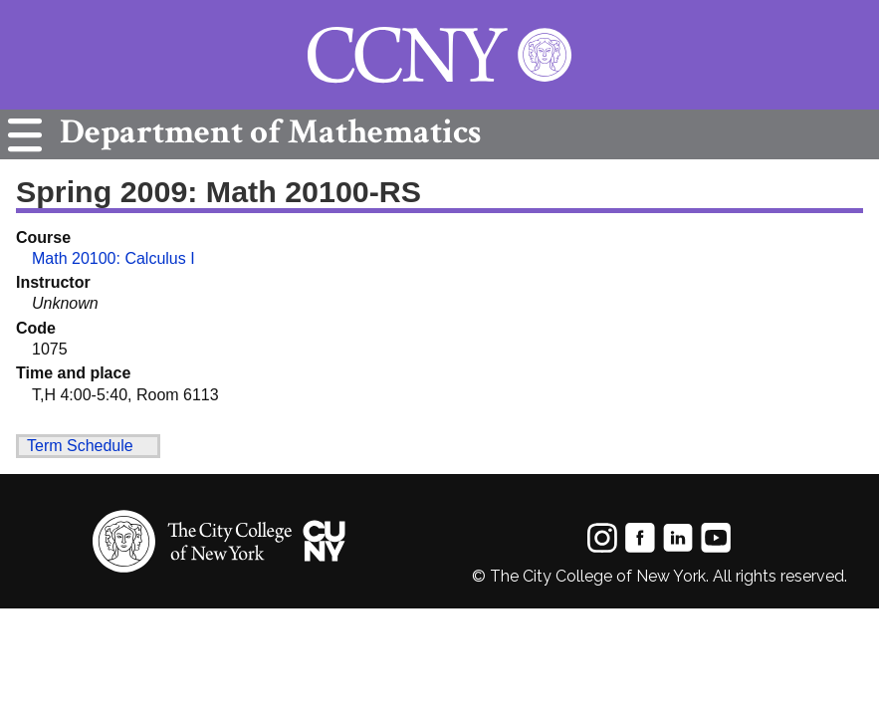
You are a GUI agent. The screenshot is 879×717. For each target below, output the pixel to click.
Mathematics (265, 132)
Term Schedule (80, 445)
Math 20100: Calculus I (113, 258)
